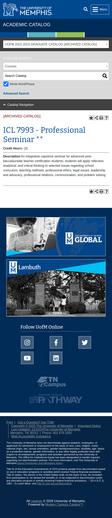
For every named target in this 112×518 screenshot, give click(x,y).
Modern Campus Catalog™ (64, 504)
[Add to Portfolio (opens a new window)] (91, 118)
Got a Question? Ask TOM (36, 422)
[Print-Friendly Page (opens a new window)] (101, 118)
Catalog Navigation (20, 104)
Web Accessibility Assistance (31, 436)
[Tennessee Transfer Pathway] (56, 396)
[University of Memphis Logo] (27, 9)
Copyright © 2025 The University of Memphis (42, 426)
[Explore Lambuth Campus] (56, 289)
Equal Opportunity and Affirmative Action (39, 463)
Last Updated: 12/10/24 (27, 429)
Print (9, 422)
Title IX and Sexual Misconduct (54, 483)
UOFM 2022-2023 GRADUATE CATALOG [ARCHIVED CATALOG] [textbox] (51, 44)
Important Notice (89, 426)
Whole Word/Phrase (22, 84)
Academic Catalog (26, 24)
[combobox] (56, 44)
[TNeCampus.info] (56, 383)
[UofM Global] (56, 238)
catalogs (36, 501)
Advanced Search (16, 93)
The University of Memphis (62, 429)
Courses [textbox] (11, 66)
